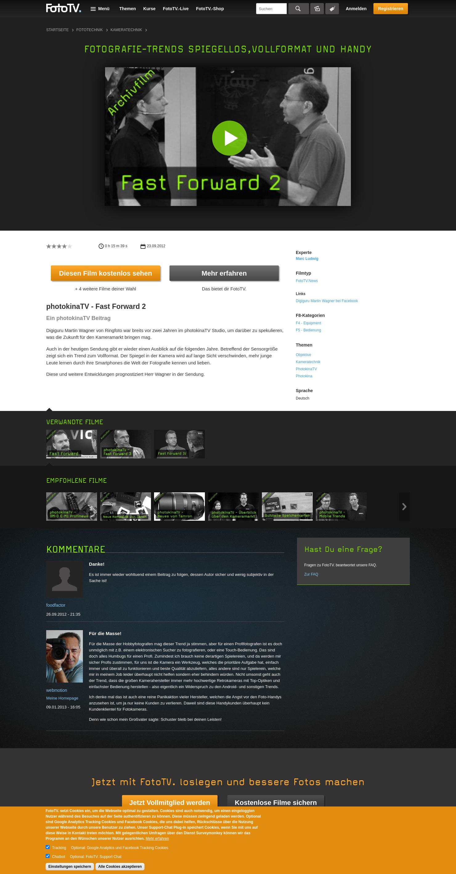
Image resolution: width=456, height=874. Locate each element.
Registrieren (390, 8)
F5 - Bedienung (308, 330)
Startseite (57, 30)
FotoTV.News (307, 281)
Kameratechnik (126, 30)
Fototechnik (89, 30)
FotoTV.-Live (176, 8)
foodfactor (55, 605)
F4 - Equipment (308, 323)
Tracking (59, 848)
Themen (127, 8)
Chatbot (58, 857)
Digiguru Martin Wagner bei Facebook (327, 301)
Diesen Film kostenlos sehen (105, 273)
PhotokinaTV (306, 369)
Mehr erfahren (224, 273)
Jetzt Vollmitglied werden (169, 802)
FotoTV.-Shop (210, 8)
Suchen (298, 8)
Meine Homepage (62, 698)
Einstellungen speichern (69, 866)
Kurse (149, 8)
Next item (404, 506)
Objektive (303, 355)
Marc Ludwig (307, 258)
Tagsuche (332, 8)
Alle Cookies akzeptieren (120, 866)
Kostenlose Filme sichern (276, 802)
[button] (229, 138)
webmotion (56, 690)
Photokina (304, 376)
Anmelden (356, 8)
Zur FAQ (311, 574)
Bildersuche (317, 8)
